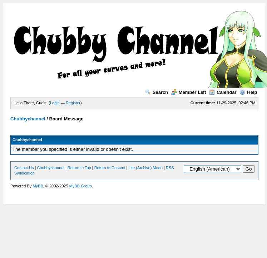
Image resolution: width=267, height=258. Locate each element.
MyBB (38, 186)
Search (156, 92)
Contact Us (24, 168)
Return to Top (79, 168)
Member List (188, 92)
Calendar (223, 92)
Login (55, 103)
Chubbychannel (27, 118)
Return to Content (109, 168)
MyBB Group (80, 186)
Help (248, 92)
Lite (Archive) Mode (146, 168)
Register (73, 103)
